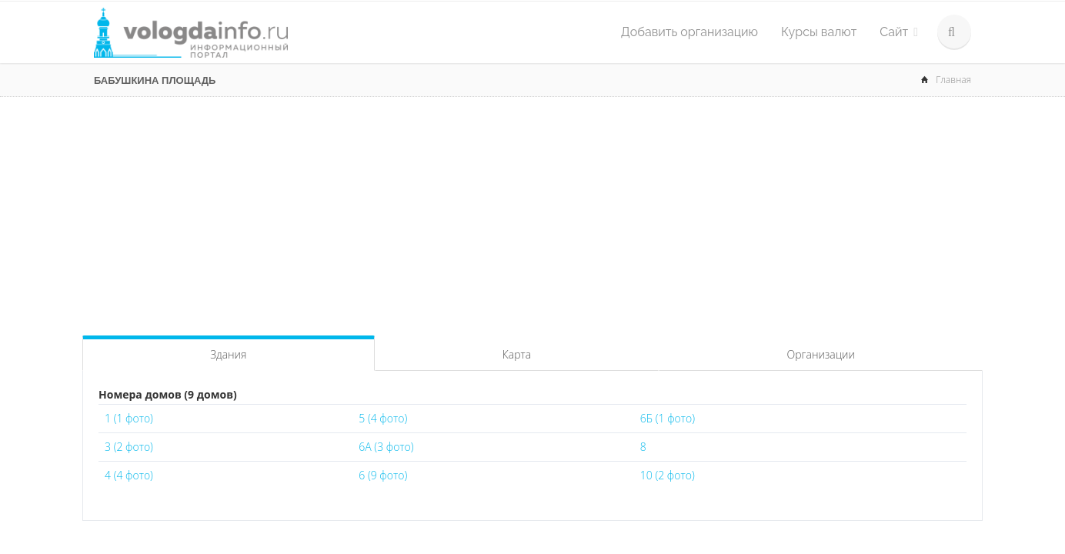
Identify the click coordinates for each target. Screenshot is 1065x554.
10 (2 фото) (667, 475)
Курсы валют (818, 32)
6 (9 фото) (383, 475)
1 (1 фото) (129, 418)
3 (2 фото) (129, 446)
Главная (953, 79)
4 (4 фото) (129, 475)
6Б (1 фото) (667, 418)
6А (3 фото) (386, 446)
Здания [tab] (228, 354)
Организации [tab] (821, 354)
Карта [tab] (516, 354)
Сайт (899, 32)
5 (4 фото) (383, 418)
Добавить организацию (689, 32)
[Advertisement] (532, 212)
